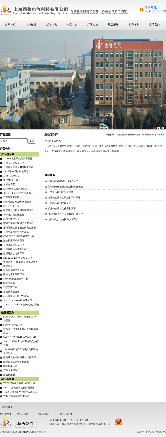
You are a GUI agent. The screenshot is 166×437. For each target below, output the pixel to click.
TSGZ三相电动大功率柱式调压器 (20, 392)
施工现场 (113, 24)
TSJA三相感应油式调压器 (16, 396)
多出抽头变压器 (11, 291)
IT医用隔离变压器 (12, 197)
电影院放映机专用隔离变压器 (18, 210)
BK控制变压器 (10, 180)
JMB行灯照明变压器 (13, 214)
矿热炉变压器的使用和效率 (62, 208)
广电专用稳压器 (11, 370)
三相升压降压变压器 (13, 245)
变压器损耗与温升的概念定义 (63, 181)
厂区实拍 (92, 24)
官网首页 (10, 24)
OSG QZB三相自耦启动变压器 (18, 236)
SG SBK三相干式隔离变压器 (17, 158)
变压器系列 (7, 154)
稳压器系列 (7, 312)
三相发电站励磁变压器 (15, 249)
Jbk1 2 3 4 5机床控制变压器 (17, 193)
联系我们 (154, 24)
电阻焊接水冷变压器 (13, 253)
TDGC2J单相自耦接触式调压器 (19, 383)
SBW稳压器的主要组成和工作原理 (65, 214)
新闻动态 (51, 24)
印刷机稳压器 (10, 366)
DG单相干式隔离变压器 (15, 189)
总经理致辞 (159, 134)
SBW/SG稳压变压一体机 (15, 279)
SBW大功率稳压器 (12, 325)
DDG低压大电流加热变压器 (17, 201)
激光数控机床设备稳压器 (16, 361)
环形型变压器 (10, 287)
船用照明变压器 (11, 219)
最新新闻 (49, 175)
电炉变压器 (9, 283)
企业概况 (31, 24)
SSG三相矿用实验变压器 (16, 171)
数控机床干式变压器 (13, 240)
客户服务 (133, 24)
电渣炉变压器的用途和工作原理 (64, 197)
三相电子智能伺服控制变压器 (18, 167)
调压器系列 (7, 379)
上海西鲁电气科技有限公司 (128, 134)
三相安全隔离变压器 (13, 163)
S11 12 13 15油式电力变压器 (17, 300)
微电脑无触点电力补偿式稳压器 (19, 357)
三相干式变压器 (11, 176)
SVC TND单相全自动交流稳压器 (19, 337)
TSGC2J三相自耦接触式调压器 (19, 387)
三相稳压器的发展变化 (59, 203)
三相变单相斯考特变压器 (16, 232)
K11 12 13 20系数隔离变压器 (17, 258)
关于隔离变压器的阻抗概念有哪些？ (66, 186)
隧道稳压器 (9, 374)
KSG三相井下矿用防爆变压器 (18, 223)
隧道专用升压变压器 (13, 274)
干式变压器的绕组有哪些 (60, 192)
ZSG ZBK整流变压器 (14, 270)
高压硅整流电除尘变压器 (16, 296)
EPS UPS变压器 (11, 206)
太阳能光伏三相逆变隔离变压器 (19, 227)
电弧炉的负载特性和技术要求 (63, 219)
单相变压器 (9, 184)
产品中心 (72, 24)
